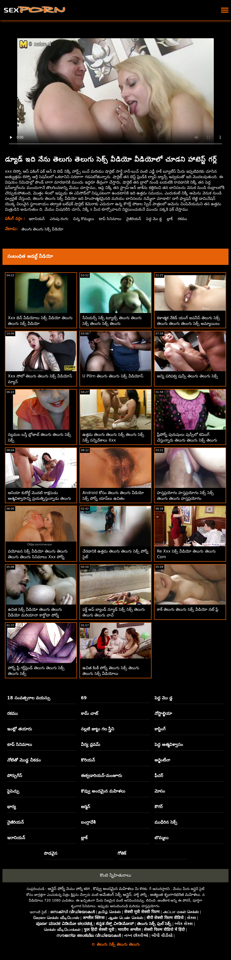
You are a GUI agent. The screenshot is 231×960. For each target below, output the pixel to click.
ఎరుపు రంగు (60, 218)
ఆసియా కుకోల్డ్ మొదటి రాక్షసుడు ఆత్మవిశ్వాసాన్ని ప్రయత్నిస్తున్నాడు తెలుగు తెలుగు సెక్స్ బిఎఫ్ (39, 498)
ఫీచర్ (158, 775)
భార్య (11, 806)
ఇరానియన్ (37, 218)
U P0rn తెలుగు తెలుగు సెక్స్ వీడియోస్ (112, 376)
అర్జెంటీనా (162, 759)
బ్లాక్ (175, 218)
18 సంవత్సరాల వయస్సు (28, 697)
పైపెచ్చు (13, 791)
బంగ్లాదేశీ (88, 822)
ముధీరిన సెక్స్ (165, 822)
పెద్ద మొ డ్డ (159, 218)
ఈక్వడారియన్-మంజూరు (101, 775)
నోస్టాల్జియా (163, 713)
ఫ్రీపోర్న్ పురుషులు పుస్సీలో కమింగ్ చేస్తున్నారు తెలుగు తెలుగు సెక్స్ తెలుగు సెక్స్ (187, 440)
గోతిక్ (122, 853)
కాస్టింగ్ (160, 728)
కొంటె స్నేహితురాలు (115, 875)
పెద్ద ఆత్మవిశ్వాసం (168, 744)
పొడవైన (50, 853)
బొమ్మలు (161, 837)
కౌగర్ (158, 806)
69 (84, 697)
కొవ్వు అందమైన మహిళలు (103, 791)
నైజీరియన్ (138, 218)
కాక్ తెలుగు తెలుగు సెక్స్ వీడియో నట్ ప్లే (187, 609)
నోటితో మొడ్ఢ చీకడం (24, 759)
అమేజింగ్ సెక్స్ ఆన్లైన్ (115, 894)
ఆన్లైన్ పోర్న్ (56, 888)
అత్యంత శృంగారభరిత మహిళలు (175, 894)
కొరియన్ (88, 759)
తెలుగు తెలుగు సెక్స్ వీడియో (43, 229)
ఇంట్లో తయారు (19, 728)
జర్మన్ (85, 806)
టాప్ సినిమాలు (113, 218)
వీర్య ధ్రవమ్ (90, 744)
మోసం (159, 791)
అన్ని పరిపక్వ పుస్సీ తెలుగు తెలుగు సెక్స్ (187, 376)
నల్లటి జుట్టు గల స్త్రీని (97, 728)
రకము (188, 218)
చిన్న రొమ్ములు (86, 218)
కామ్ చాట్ (89, 713)
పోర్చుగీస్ (14, 775)
